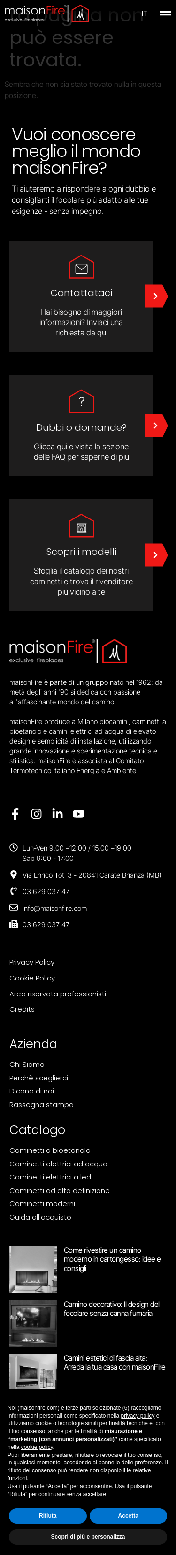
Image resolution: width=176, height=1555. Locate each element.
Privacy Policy (31, 962)
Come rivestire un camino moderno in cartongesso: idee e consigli (112, 1258)
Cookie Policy (32, 978)
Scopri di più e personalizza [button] (88, 1537)
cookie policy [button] (37, 1447)
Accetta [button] (128, 1515)
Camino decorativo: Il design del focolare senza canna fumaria (112, 1308)
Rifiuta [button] (47, 1515)
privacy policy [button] (137, 1416)
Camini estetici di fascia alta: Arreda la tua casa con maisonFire (115, 1362)
